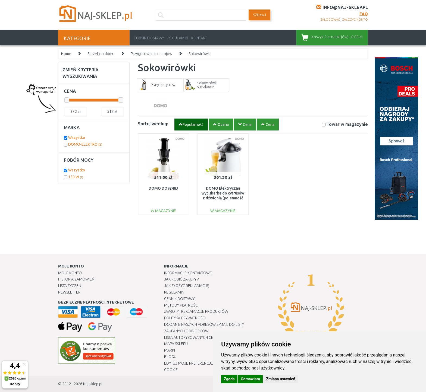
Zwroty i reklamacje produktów (196, 311)
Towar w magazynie (347, 124)
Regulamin (178, 38)
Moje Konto (70, 273)
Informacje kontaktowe (188, 273)
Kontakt (199, 38)
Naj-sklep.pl (92, 384)
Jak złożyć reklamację (186, 285)
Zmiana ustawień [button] (280, 379)
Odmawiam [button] (250, 379)
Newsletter (69, 292)
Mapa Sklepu (176, 344)
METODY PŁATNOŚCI (181, 305)
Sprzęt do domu (100, 54)
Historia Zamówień (76, 279)
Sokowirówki (200, 54)
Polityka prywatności (185, 318)
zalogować (330, 19)
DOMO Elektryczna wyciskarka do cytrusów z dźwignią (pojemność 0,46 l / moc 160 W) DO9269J (223, 198)
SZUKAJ (259, 15)
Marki (169, 350)
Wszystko (76, 137)
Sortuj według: (153, 123)
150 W (75, 177)
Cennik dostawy (149, 38)
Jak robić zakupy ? (181, 279)
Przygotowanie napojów (151, 54)
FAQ (363, 13)
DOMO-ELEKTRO (85, 144)
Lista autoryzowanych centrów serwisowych (208, 337)
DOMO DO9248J (163, 188)
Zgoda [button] (229, 379)
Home (66, 54)
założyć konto (355, 19)
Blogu (170, 357)
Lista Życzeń (69, 285)
